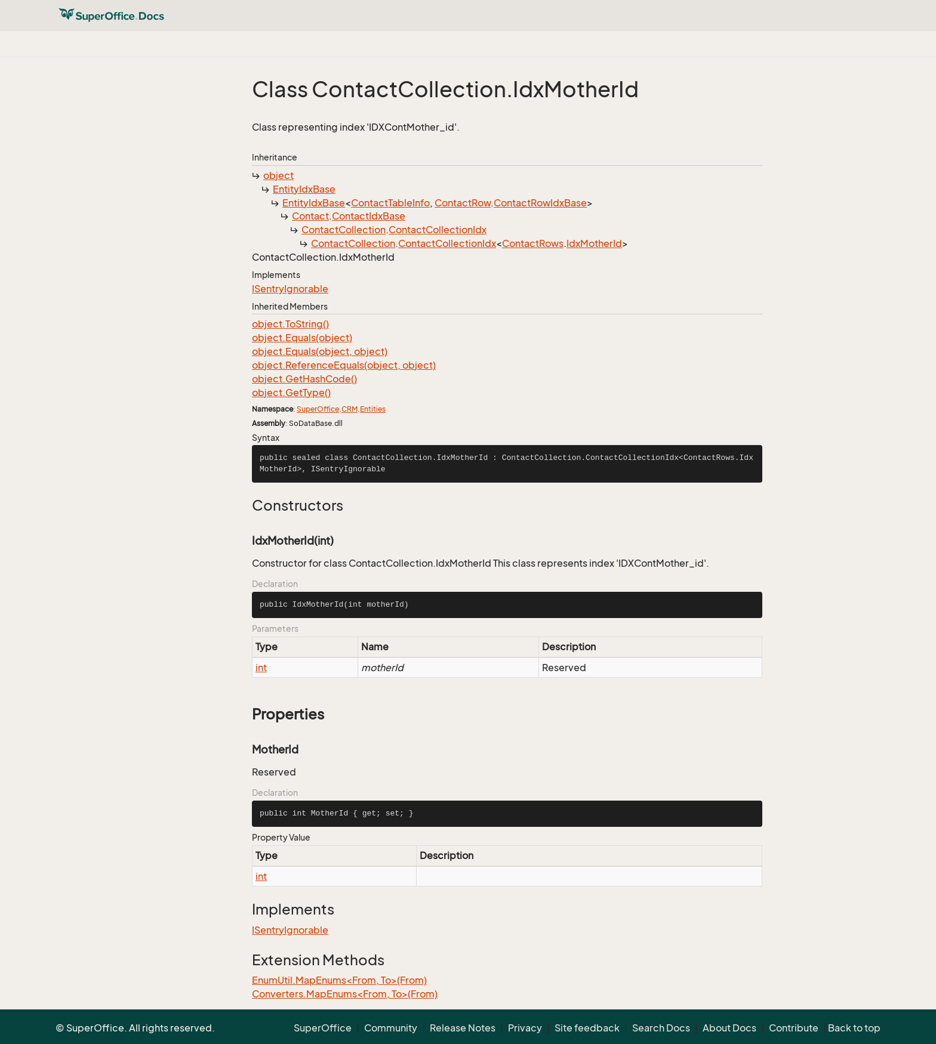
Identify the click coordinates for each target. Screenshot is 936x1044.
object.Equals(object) (302, 338)
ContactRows (533, 243)
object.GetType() (291, 393)
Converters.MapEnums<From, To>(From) (345, 994)
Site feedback (587, 1028)
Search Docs (661, 1028)
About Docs (729, 1028)
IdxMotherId (594, 243)
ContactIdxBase (368, 216)
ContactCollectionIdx (438, 230)
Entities (373, 408)
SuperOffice (318, 408)
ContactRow (463, 203)
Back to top (854, 1028)
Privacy (525, 1028)
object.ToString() (290, 324)
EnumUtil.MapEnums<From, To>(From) (339, 980)
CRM (349, 408)
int (261, 668)
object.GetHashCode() (304, 379)
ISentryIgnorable (290, 289)
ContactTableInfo (390, 203)
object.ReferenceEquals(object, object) (344, 365)
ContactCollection (343, 230)
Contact (310, 216)
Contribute (793, 1028)
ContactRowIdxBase (540, 203)
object (278, 175)
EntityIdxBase (304, 189)
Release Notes (462, 1028)
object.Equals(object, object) (319, 351)
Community (390, 1028)
